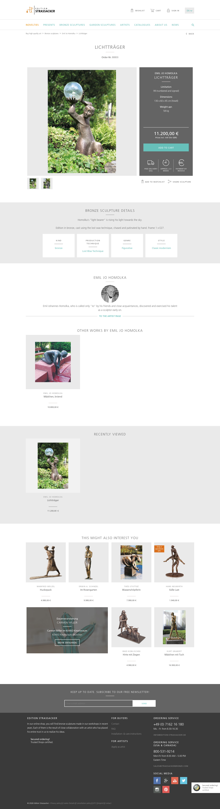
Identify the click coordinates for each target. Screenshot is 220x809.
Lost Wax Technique (92, 251)
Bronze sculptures (72, 24)
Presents (49, 24)
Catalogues (142, 24)
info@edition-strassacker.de (170, 735)
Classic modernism (161, 248)
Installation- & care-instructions (126, 733)
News (175, 24)
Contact (115, 723)
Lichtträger (83, 33)
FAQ (113, 728)
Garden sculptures (102, 24)
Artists (125, 24)
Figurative (127, 248)
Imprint (100, 803)
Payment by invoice (181, 165)
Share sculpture (179, 182)
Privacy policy (56, 803)
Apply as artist (118, 746)
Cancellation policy (83, 803)
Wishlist (137, 11)
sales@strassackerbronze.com (171, 766)
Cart (155, 11)
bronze (58, 248)
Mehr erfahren (67, 642)
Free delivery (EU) (150, 165)
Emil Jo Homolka (68, 33)
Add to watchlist (153, 182)
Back (189, 34)
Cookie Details (68, 803)
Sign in (173, 11)
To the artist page (110, 316)
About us (161, 24)
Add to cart (166, 147)
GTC (94, 803)
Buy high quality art (33, 33)
